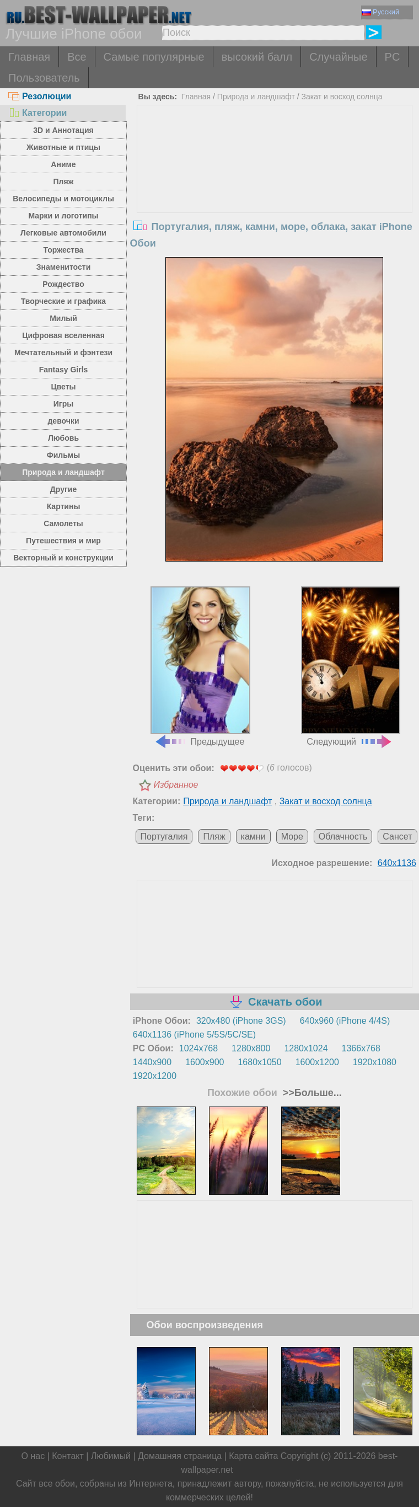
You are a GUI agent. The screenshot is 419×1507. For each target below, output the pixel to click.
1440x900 (152, 1062)
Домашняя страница (180, 1456)
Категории (37, 112)
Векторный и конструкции (63, 557)
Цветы (63, 386)
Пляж (63, 181)
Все (76, 57)
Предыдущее (200, 666)
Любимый (111, 1456)
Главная (29, 57)
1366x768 (361, 1048)
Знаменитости (63, 267)
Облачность (343, 836)
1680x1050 (259, 1062)
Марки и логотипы (63, 215)
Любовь (63, 438)
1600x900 (204, 1062)
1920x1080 (374, 1062)
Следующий (350, 666)
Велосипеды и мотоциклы (63, 198)
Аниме (63, 164)
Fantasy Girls (63, 369)
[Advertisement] (274, 188)
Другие (63, 489)
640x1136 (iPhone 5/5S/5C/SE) (194, 1034)
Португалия (164, 836)
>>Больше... (311, 1092)
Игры (63, 403)
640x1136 (397, 863)
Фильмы (63, 455)
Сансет (397, 836)
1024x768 (198, 1048)
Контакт (68, 1456)
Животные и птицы (63, 147)
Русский (380, 12)
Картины (63, 506)
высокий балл (257, 57)
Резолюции (39, 96)
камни (253, 836)
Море (292, 836)
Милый (63, 318)
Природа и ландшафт (63, 472)
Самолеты (63, 523)
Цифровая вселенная (63, 335)
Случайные (338, 57)
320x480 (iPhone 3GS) (241, 1020)
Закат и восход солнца (341, 96)
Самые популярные (154, 57)
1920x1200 (154, 1076)
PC (392, 57)
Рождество (63, 284)
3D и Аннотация (63, 130)
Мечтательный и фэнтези (63, 352)
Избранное (176, 784)
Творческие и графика (63, 301)
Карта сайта (253, 1456)
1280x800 (251, 1048)
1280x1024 (305, 1048)
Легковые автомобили (63, 232)
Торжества (64, 249)
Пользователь (44, 78)
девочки (63, 420)
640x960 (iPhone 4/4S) (345, 1020)
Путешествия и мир (63, 540)
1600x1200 (317, 1062)
